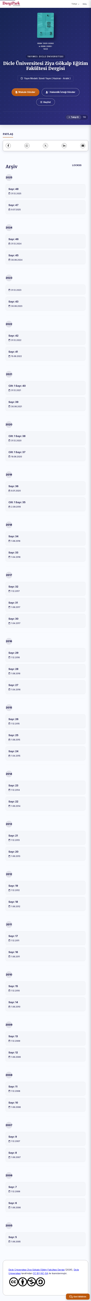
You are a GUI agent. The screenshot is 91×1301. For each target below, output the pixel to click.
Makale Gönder (25, 92)
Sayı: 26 (13, 719)
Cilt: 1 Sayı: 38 (17, 436)
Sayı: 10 (13, 1102)
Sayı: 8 (13, 1152)
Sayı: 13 (13, 1036)
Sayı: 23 (13, 785)
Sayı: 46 (14, 239)
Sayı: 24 (13, 751)
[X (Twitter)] (45, 145)
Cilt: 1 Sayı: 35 (17, 502)
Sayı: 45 (13, 255)
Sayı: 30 (13, 618)
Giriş (85, 4)
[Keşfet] (45, 102)
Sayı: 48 (13, 189)
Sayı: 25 (13, 735)
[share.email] (82, 145)
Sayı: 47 (13, 205)
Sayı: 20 (13, 851)
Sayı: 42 (13, 335)
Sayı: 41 (13, 351)
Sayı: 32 (13, 586)
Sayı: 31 (13, 602)
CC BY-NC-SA (40, 1273)
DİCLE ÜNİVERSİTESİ (51, 56)
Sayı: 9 (13, 1136)
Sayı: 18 (13, 901)
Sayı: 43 (13, 301)
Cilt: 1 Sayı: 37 (17, 452)
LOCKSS (77, 165)
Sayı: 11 (13, 1086)
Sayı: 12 (13, 1052)
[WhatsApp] (26, 145)
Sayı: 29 (13, 652)
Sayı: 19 (13, 885)
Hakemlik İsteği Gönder (60, 92)
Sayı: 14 (13, 1002)
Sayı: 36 (13, 486)
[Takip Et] (73, 117)
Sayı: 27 (13, 685)
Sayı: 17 (13, 936)
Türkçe (75, 4)
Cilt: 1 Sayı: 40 (17, 385)
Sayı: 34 (13, 536)
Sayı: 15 (13, 986)
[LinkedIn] (64, 145)
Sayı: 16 (13, 952)
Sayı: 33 (13, 552)
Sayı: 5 (13, 1237)
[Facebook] (8, 145)
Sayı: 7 (13, 1187)
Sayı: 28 (13, 669)
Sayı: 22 (13, 801)
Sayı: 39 (13, 402)
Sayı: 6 (13, 1203)
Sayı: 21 (13, 835)
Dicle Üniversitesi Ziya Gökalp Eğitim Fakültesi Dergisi (45, 66)
